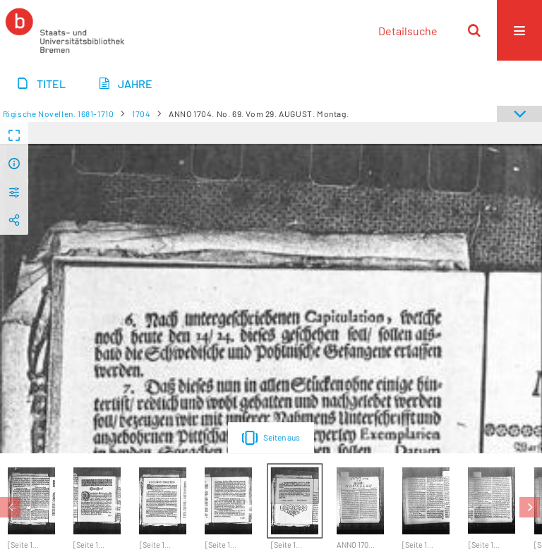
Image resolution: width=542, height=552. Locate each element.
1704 (141, 113)
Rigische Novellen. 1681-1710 (58, 113)
